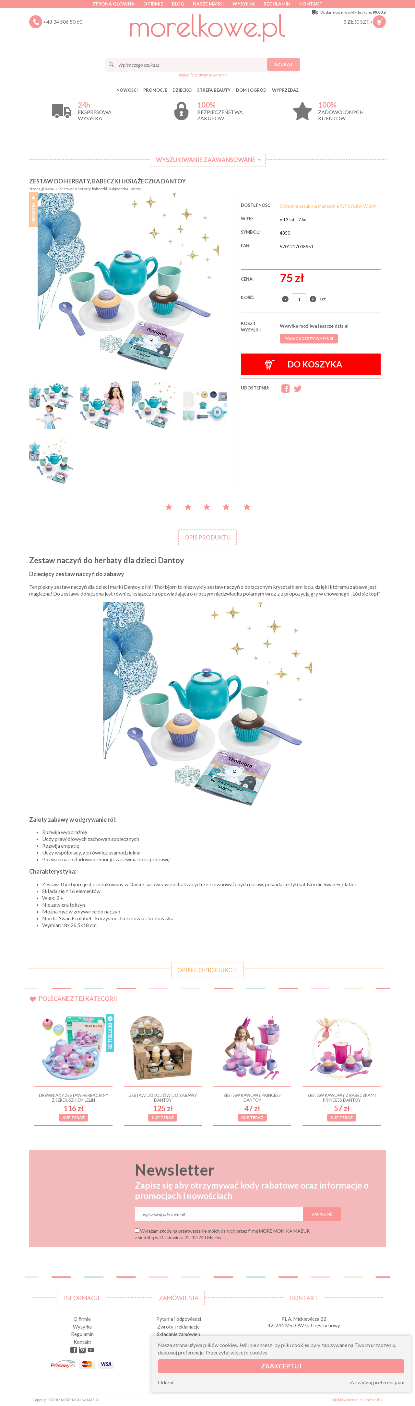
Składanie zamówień (178, 1334)
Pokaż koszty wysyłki (308, 338)
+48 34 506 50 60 (62, 21)
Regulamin (277, 3)
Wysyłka (243, 3)
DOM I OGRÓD (251, 90)
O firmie (153, 3)
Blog (178, 3)
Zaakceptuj (281, 1366)
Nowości (127, 90)
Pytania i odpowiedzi (178, 1319)
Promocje (155, 90)
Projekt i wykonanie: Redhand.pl (356, 1400)
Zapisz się (322, 1214)
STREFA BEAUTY (214, 90)
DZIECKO (182, 90)
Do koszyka (303, 364)
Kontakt (311, 3)
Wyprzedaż (285, 90)
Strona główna (113, 3)
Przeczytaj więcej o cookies (236, 1352)
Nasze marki (208, 3)
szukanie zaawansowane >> (202, 74)
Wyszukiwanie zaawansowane (205, 159)
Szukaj (283, 64)
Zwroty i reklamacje (178, 1327)
